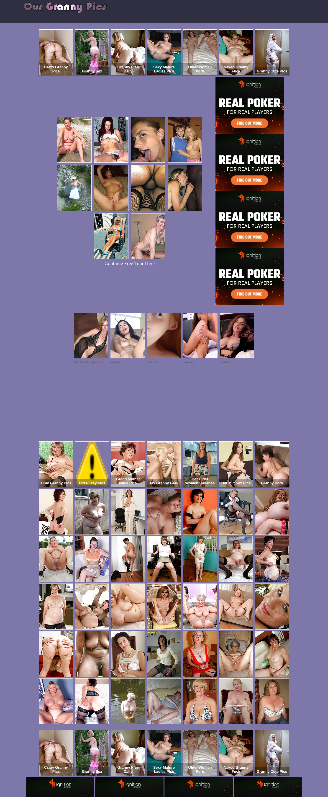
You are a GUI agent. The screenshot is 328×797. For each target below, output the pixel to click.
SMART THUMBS (172, 778)
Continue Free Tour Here (130, 263)
